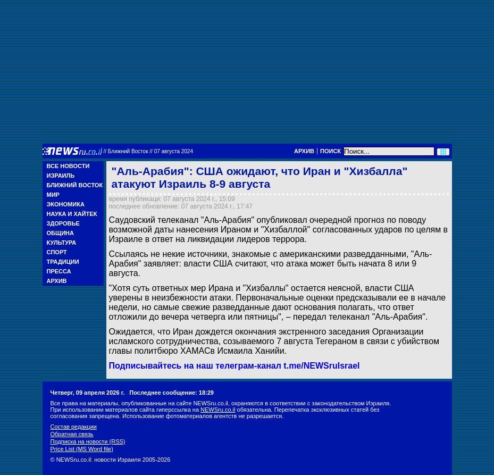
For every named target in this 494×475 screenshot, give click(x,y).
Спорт (57, 252)
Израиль (61, 175)
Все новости (68, 166)
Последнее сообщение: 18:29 (171, 392)
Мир (53, 194)
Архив (304, 151)
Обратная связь (72, 434)
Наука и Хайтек (72, 214)
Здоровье (63, 223)
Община (60, 233)
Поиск (330, 151)
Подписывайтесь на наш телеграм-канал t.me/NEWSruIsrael (234, 365)
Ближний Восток (75, 185)
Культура (62, 242)
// (149, 151)
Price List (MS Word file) (82, 449)
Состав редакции (74, 426)
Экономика (66, 204)
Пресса (59, 271)
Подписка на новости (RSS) (88, 441)
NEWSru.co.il (217, 409)
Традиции (63, 262)
